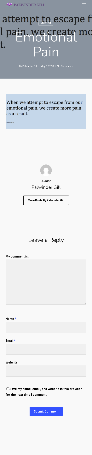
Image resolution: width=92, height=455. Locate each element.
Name (11, 319)
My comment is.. (17, 256)
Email (10, 340)
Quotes (46, 23)
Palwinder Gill (29, 66)
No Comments (65, 66)
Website (12, 362)
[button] (84, 5)
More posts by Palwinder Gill (46, 200)
